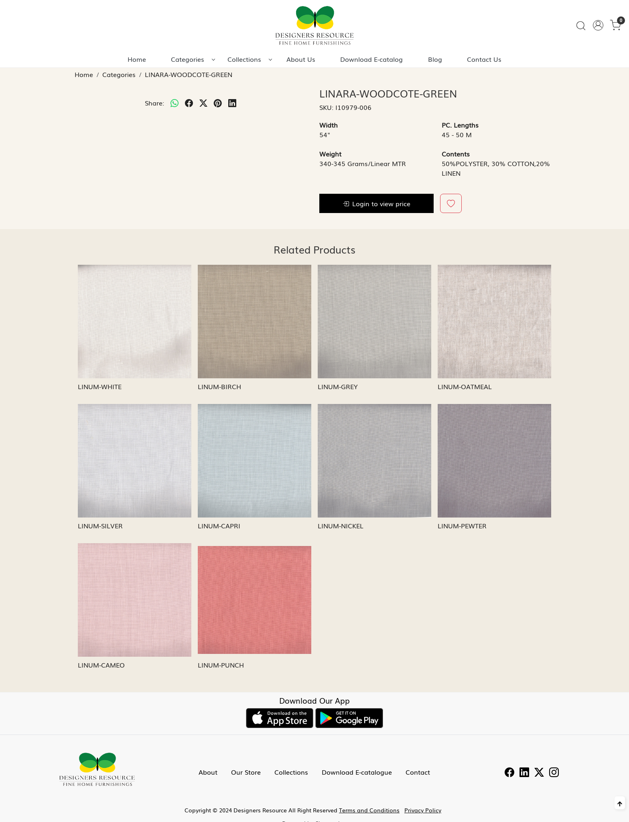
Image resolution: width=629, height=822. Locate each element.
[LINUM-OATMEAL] (494, 321)
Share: (154, 103)
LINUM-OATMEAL (465, 386)
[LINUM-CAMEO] (134, 600)
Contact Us (484, 59)
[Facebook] (509, 773)
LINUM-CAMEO (101, 665)
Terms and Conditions (369, 810)
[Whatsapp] (174, 102)
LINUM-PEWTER (462, 525)
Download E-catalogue (357, 772)
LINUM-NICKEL (340, 525)
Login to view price (376, 203)
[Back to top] (620, 802)
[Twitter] (539, 773)
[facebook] (189, 102)
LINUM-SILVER (100, 525)
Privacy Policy (422, 810)
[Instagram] (554, 773)
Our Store (246, 772)
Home (137, 59)
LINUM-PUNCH (221, 665)
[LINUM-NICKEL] (374, 461)
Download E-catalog (371, 59)
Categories (193, 59)
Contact (418, 772)
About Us (300, 59)
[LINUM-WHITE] (134, 321)
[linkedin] (232, 102)
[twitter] (203, 102)
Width (328, 125)
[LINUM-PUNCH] (254, 600)
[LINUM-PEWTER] (494, 461)
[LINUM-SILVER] (134, 461)
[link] (581, 25)
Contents (456, 153)
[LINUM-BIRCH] (254, 321)
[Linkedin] (524, 773)
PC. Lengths (460, 125)
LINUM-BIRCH (219, 386)
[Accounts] (598, 25)
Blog (435, 59)
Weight (330, 153)
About (208, 772)
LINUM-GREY (338, 386)
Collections (249, 59)
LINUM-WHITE (100, 386)
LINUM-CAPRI (219, 525)
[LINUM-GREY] (374, 321)
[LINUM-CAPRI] (254, 461)
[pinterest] (218, 102)
